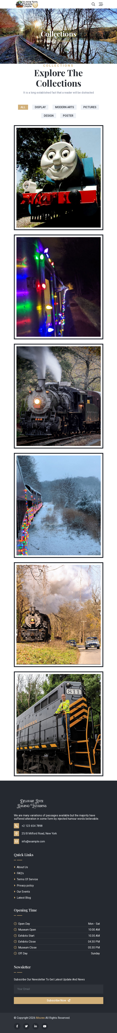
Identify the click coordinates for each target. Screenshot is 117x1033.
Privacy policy (24, 885)
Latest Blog (22, 897)
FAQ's (19, 873)
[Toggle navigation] (101, 4)
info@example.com (29, 841)
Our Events (22, 891)
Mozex (40, 1017)
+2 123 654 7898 (28, 825)
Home (49, 41)
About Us (21, 867)
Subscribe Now (58, 1000)
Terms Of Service (26, 879)
